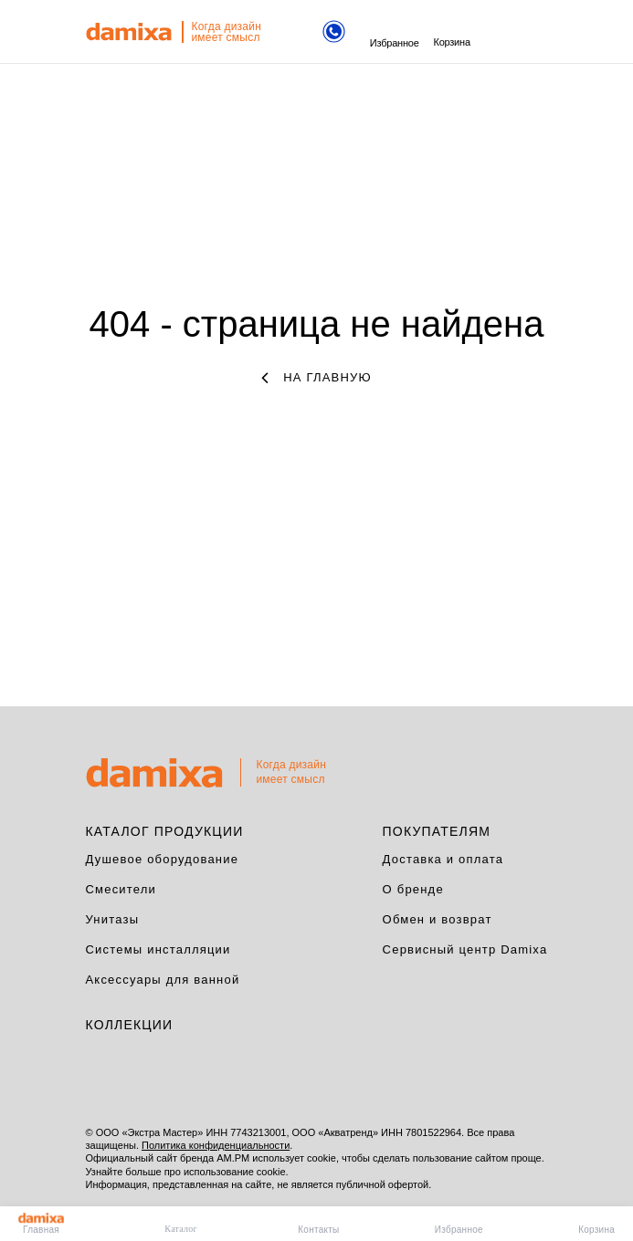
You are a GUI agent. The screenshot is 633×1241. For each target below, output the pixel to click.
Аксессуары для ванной (163, 979)
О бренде (413, 889)
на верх (552, 769)
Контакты (318, 1230)
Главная (41, 1224)
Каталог (180, 1229)
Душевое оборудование (162, 859)
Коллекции (130, 1024)
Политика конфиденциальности (216, 1145)
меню (495, 32)
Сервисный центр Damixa (465, 949)
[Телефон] (333, 33)
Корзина (451, 32)
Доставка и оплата (443, 859)
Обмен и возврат (437, 919)
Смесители (121, 889)
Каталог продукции (165, 831)
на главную (316, 377)
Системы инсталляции (158, 949)
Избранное (394, 33)
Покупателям (437, 831)
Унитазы (113, 919)
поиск (530, 32)
